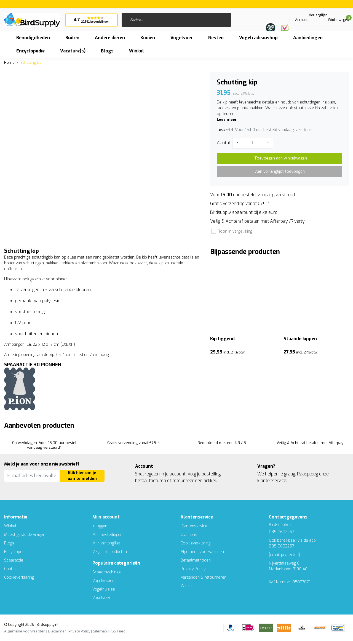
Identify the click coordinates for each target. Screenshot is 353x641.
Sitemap (100, 631)
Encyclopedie (30, 51)
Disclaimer (57, 631)
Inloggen (99, 526)
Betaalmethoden (196, 560)
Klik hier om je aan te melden (82, 476)
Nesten (216, 38)
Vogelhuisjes (103, 589)
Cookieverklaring (19, 577)
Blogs (107, 51)
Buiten (72, 38)
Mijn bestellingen (107, 534)
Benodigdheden (33, 38)
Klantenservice (194, 526)
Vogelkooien (103, 580)
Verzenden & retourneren (203, 577)
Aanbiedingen (308, 38)
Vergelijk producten (109, 551)
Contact (11, 568)
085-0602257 (281, 546)
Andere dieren (110, 38)
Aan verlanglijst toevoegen (280, 171)
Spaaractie (13, 560)
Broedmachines (106, 572)
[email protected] (284, 554)
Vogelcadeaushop (258, 38)
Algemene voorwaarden (202, 551)
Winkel (10, 526)
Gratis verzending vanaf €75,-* (240, 203)
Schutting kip (31, 62)
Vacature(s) (72, 51)
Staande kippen (300, 339)
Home (9, 62)
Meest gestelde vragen (24, 534)
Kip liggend (222, 339)
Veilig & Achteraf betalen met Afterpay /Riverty (257, 221)
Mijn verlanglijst (106, 543)
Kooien (147, 38)
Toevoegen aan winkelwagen (280, 158)
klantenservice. (272, 480)
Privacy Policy (193, 568)
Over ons (189, 534)
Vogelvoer (181, 38)
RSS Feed (117, 631)
